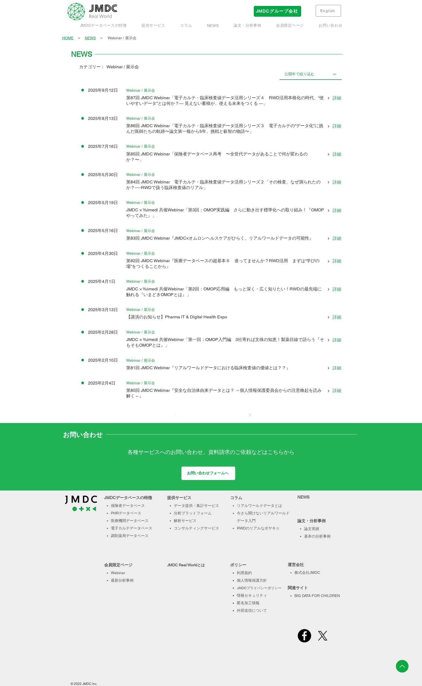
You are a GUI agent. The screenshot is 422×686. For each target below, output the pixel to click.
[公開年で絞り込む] (311, 74)
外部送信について (252, 610)
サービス (211, 528)
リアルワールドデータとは (259, 505)
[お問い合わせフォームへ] (208, 473)
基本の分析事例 (317, 536)
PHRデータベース (126, 513)
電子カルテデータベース (131, 528)
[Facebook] (304, 635)
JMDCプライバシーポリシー (259, 588)
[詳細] (333, 98)
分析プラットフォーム (193, 513)
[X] (322, 635)
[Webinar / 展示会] (140, 90)
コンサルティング (189, 528)
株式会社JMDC (307, 572)
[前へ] (175, 415)
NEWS (90, 38)
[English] (328, 11)
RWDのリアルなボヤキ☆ (258, 528)
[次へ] (249, 415)
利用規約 (244, 573)
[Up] (402, 666)
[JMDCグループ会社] (277, 11)
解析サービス (185, 520)
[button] (247, 25)
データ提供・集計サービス (196, 505)
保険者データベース (128, 505)
